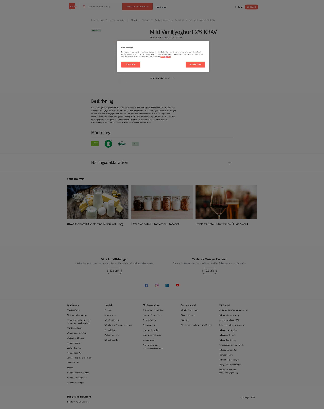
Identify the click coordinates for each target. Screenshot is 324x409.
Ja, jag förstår (195, 64)
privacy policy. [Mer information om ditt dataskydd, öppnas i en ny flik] (165, 57)
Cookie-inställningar (178, 54)
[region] (163, 56)
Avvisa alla (130, 64)
